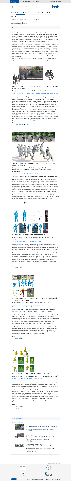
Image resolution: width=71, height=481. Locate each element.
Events (44, 13)
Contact (14, 16)
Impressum (47, 479)
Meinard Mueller (16, 306)
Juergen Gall (31, 305)
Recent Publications (17, 418)
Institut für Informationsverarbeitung (25, 7)
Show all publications (17, 422)
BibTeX (26, 124)
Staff (12, 13)
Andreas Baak (24, 305)
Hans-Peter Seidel (25, 306)
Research (20, 13)
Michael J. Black (34, 93)
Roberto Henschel (26, 93)
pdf (22, 124)
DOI (30, 451)
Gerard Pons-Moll (53, 93)
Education (28, 13)
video (20, 124)
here (51, 60)
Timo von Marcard (16, 93)
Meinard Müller (39, 378)
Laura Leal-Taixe (39, 305)
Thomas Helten (32, 378)
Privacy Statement (56, 479)
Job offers (38, 13)
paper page (18, 340)
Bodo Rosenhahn (43, 93)
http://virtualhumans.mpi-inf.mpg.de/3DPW (28, 120)
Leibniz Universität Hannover (37, 479)
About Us (52, 13)
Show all (21, 24)
